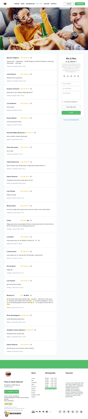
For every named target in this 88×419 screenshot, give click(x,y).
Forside (16, 3)
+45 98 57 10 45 (12, 391)
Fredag (51, 385)
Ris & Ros (39, 3)
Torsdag (51, 383)
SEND (71, 112)
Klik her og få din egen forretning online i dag (13, 410)
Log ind (69, 3)
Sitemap (33, 396)
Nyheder (33, 388)
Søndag (50, 388)
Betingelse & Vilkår (35, 394)
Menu (22, 3)
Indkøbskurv (30, 3)
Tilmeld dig (80, 3)
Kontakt (54, 3)
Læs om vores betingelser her (71, 120)
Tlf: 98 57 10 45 (8, 386)
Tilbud (32, 384)
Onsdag (51, 382)
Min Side (46, 3)
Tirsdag (51, 380)
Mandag (51, 378)
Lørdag (51, 387)
